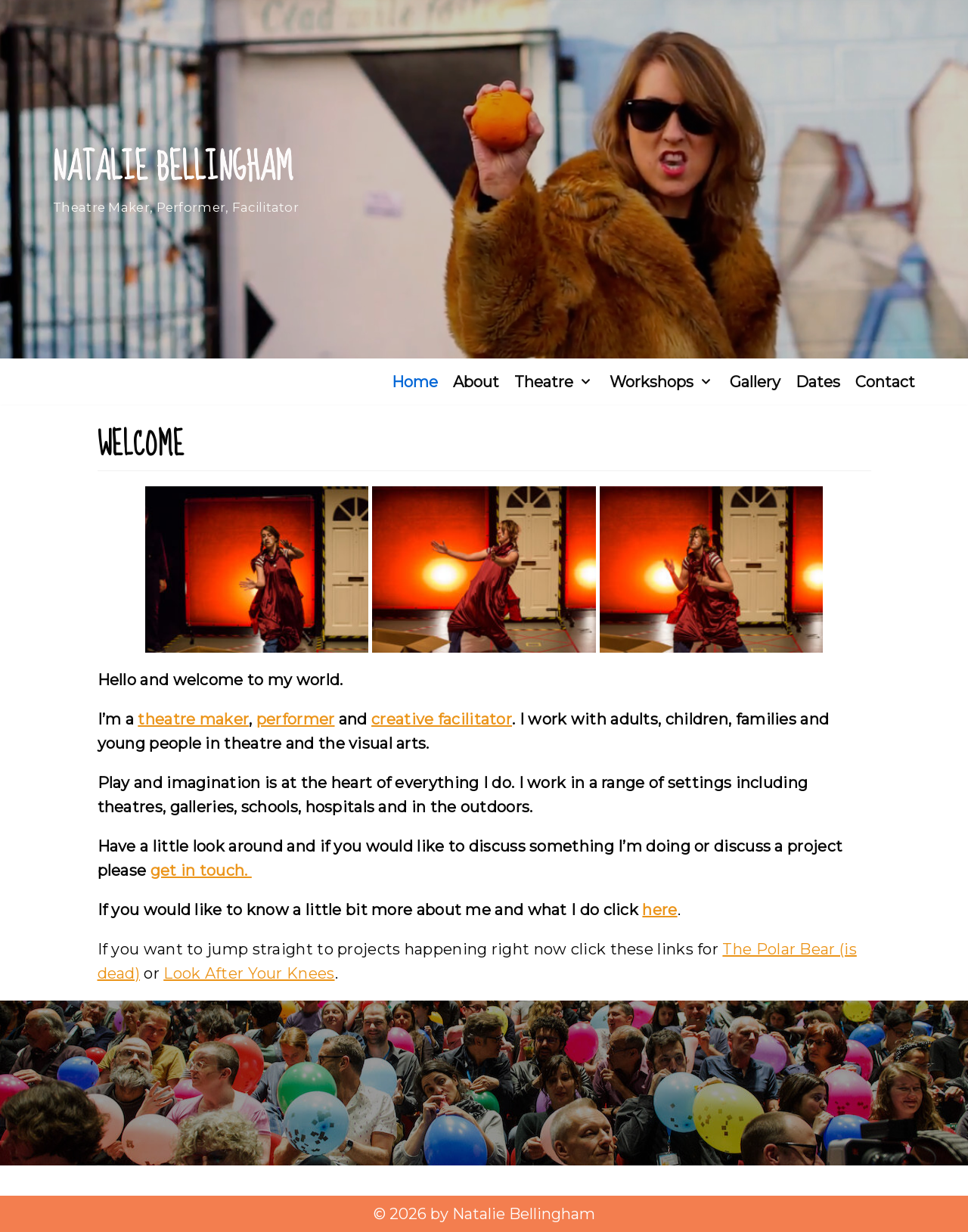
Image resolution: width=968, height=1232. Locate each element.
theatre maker (193, 719)
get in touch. (201, 870)
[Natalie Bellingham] (176, 179)
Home (415, 382)
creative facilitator (441, 719)
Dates (818, 382)
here (659, 910)
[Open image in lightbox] (256, 569)
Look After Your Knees (248, 973)
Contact (885, 382)
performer (295, 719)
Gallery (755, 382)
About (476, 382)
